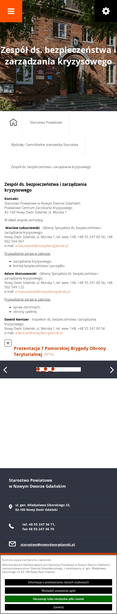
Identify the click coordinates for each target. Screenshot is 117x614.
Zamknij (58, 607)
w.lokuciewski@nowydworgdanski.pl (41, 245)
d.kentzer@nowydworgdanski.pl (39, 333)
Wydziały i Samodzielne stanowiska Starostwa (44, 144)
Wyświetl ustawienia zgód (58, 590)
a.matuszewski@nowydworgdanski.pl (42, 291)
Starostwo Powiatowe (46, 122)
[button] (11, 11)
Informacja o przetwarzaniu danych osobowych (58, 582)
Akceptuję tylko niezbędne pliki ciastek (58, 599)
